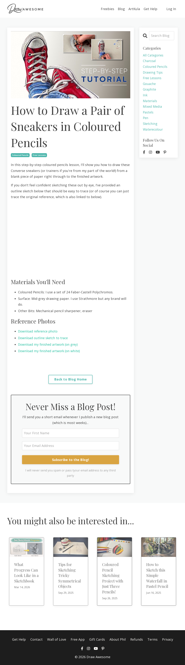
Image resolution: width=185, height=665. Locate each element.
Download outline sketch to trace (44, 337)
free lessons (39, 155)
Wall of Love (56, 639)
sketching (150, 125)
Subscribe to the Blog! (70, 459)
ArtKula (134, 8)
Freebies (107, 8)
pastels (148, 113)
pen (146, 119)
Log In (171, 8)
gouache (149, 84)
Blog (121, 8)
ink (145, 96)
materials (150, 102)
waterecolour (153, 131)
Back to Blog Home (70, 379)
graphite (150, 90)
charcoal (149, 61)
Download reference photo (39, 331)
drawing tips (153, 73)
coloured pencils (20, 155)
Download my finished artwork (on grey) (49, 344)
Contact (36, 639)
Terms (152, 639)
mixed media (152, 108)
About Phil (117, 639)
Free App (78, 639)
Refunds (136, 639)
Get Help (150, 8)
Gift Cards (97, 639)
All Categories (153, 55)
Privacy (167, 639)
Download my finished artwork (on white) (50, 350)
